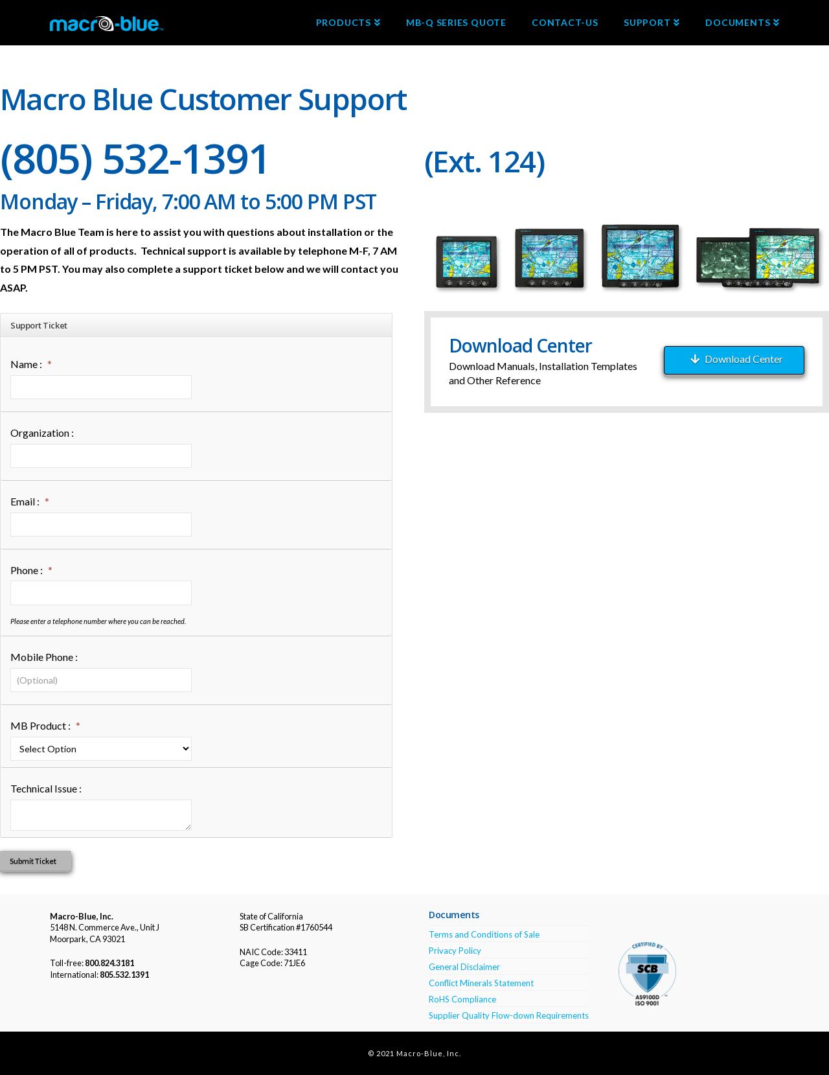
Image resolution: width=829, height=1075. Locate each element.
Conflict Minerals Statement (481, 983)
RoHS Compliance (462, 999)
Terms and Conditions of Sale (484, 934)
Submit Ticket (33, 861)
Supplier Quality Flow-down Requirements (509, 1015)
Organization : (42, 432)
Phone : (31, 570)
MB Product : (45, 726)
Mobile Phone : (44, 657)
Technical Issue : (46, 788)
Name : (31, 364)
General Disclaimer (464, 967)
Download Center (736, 359)
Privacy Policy (455, 950)
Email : (29, 501)
